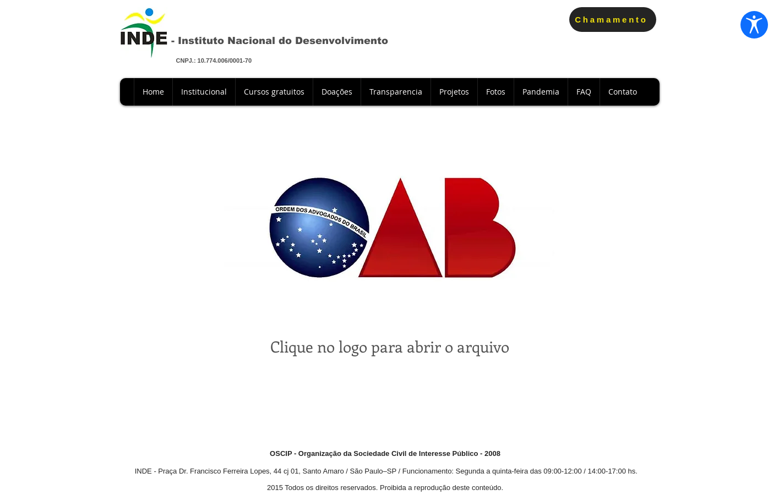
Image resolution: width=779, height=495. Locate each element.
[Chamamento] (612, 19)
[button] (337, 92)
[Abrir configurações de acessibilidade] (752, 26)
